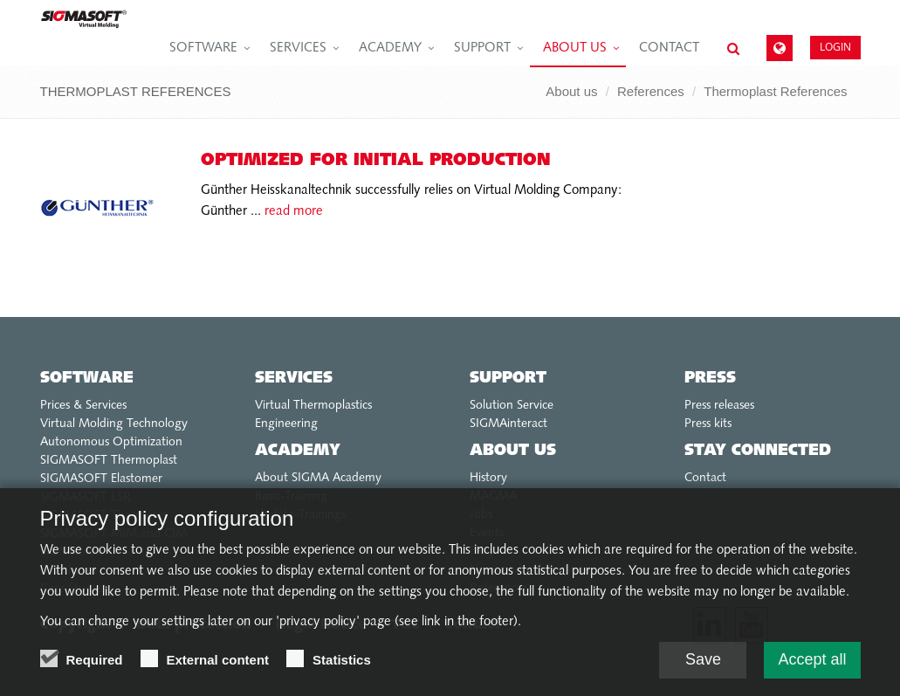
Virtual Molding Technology (114, 424)
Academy (390, 48)
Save (703, 661)
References (650, 91)
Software (203, 48)
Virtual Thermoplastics (313, 405)
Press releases (719, 405)
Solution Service (511, 405)
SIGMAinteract (508, 424)
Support (482, 48)
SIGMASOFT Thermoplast (108, 460)
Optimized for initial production (376, 160)
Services (298, 48)
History (488, 478)
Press (710, 378)
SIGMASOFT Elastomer (101, 479)
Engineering (286, 424)
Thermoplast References (775, 91)
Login (835, 46)
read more (292, 211)
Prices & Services (83, 405)
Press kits (708, 424)
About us (575, 48)
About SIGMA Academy (318, 478)
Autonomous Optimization (111, 442)
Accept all (812, 661)
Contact (669, 48)
